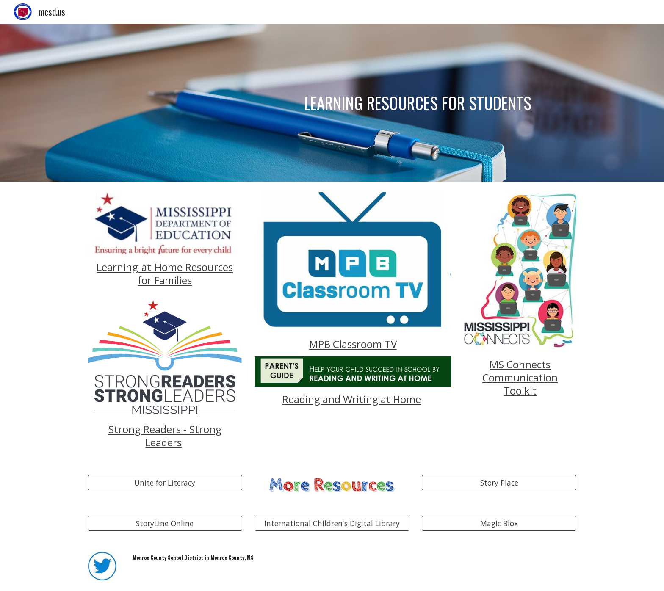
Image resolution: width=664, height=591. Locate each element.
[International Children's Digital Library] (332, 523)
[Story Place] (499, 483)
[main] (394, 103)
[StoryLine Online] (165, 523)
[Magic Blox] (499, 523)
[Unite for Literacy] (165, 483)
